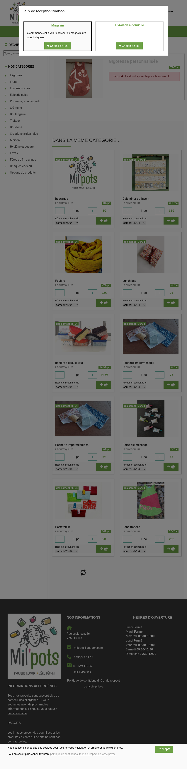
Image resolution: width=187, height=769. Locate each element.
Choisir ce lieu (58, 46)
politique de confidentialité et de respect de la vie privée (82, 754)
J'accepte (164, 749)
